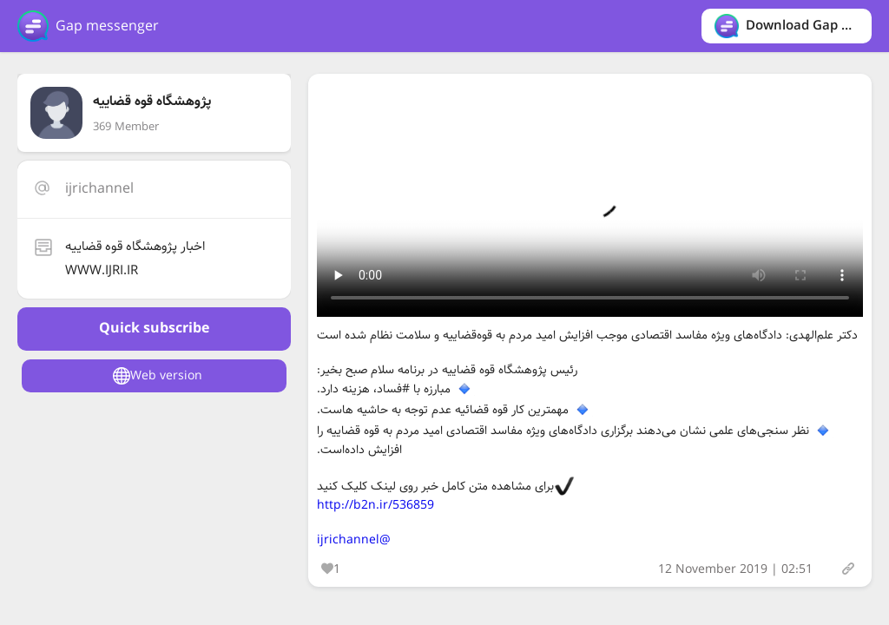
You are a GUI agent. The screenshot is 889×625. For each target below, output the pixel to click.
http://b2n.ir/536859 (375, 505)
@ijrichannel (354, 539)
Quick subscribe (154, 328)
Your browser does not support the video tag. (590, 199)
